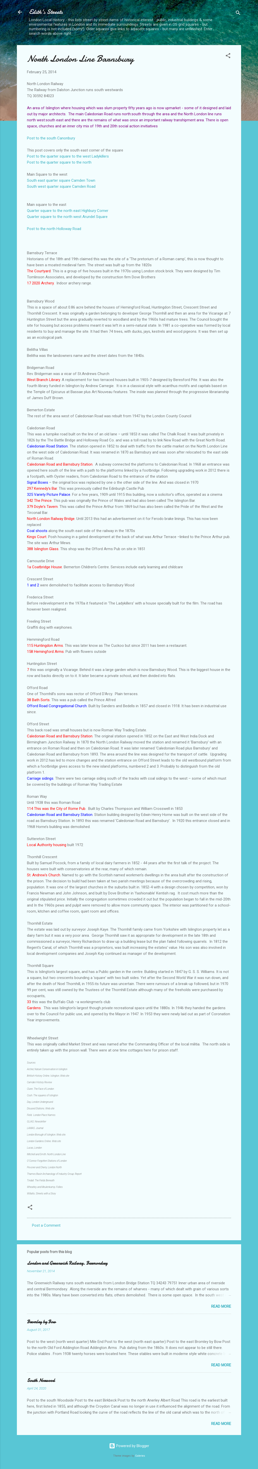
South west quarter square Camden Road (61, 186)
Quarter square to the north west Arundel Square (67, 216)
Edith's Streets (46, 12)
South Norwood (41, 1380)
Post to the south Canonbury (51, 138)
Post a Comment (46, 1225)
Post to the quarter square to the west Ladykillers (68, 156)
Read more (221, 1306)
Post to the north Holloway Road (54, 229)
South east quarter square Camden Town (61, 180)
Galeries (140, 1455)
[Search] (238, 13)
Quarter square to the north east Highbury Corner (67, 210)
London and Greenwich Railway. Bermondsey (67, 1263)
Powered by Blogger (129, 1446)
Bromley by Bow (41, 1322)
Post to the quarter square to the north (59, 162)
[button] (228, 56)
